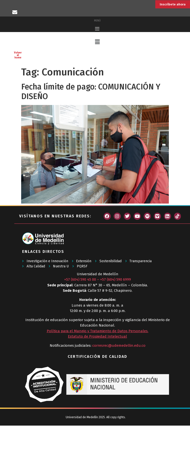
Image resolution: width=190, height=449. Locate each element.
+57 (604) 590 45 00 (80, 303)
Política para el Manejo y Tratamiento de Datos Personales (97, 354)
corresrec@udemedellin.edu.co (118, 369)
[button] (97, 66)
